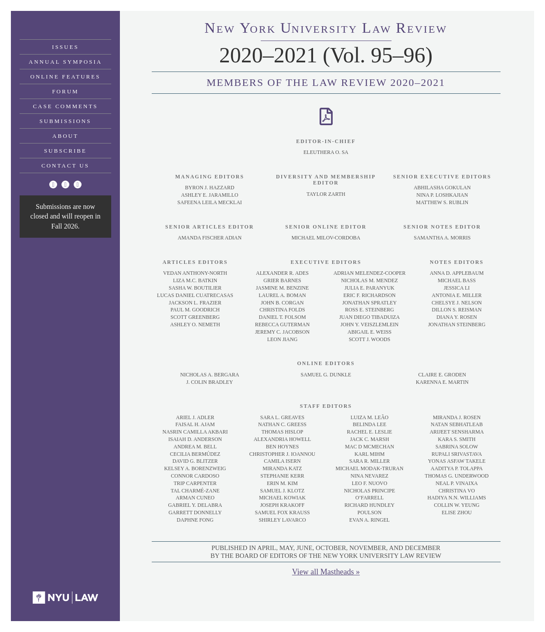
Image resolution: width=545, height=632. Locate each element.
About (65, 136)
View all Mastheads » (326, 571)
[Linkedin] (78, 184)
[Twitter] (53, 184)
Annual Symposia (65, 61)
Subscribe (65, 150)
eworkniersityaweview (325, 29)
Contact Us (65, 165)
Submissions (66, 121)
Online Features (66, 76)
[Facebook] (65, 184)
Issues (65, 47)
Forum (65, 91)
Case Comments (65, 106)
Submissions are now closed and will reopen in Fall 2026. (66, 216)
